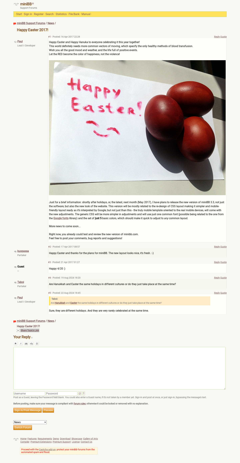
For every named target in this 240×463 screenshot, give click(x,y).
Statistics (61, 14)
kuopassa (23, 251)
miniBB (26, 4)
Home (23, 438)
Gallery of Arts (90, 438)
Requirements (45, 438)
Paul (20, 41)
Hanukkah (60, 303)
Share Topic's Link (30, 330)
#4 (49, 277)
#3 (49, 262)
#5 (49, 293)
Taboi (20, 282)
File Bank (74, 14)
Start (19, 14)
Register (39, 14)
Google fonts (60, 218)
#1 (49, 36)
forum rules (80, 403)
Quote (223, 36)
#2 (49, 246)
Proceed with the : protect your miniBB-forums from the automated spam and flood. (58, 450)
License (76, 441)
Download (65, 438)
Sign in (28, 14)
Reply (217, 36)
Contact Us (86, 441)
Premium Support (62, 441)
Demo (56, 438)
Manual (86, 14)
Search (50, 14)
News (51, 23)
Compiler (25, 441)
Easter (73, 303)
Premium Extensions (41, 441)
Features (32, 438)
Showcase (77, 438)
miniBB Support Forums (31, 23)
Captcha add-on (47, 449)
